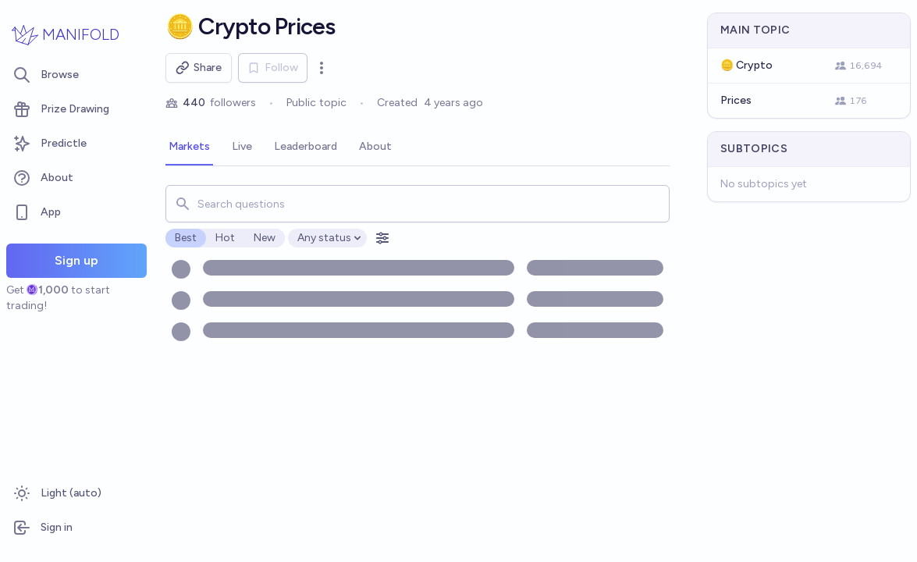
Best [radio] (186, 237)
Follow (272, 67)
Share (199, 68)
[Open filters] (382, 238)
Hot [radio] (225, 237)
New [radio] (264, 237)
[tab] (189, 147)
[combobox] (417, 203)
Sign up (76, 260)
